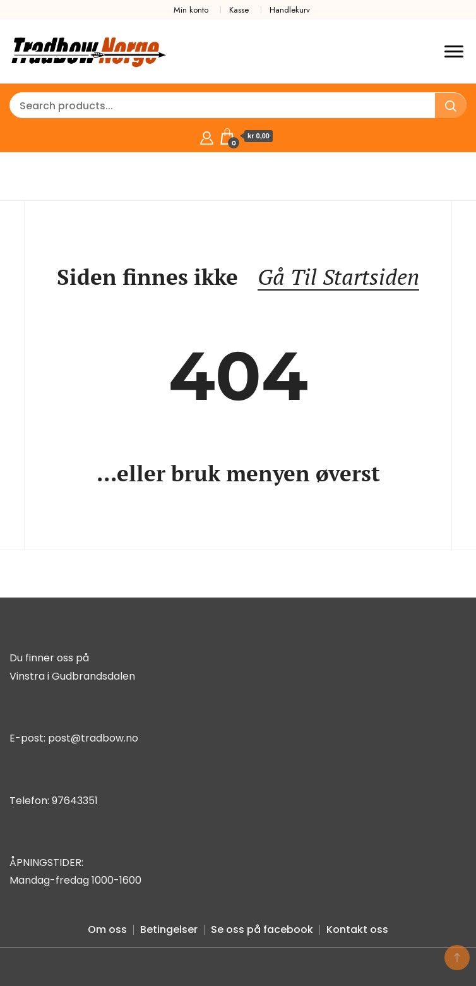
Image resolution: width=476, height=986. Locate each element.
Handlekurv (290, 10)
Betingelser (169, 929)
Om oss (107, 929)
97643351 (75, 800)
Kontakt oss (357, 929)
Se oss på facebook (262, 929)
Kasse (239, 10)
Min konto (191, 10)
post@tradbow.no (93, 738)
